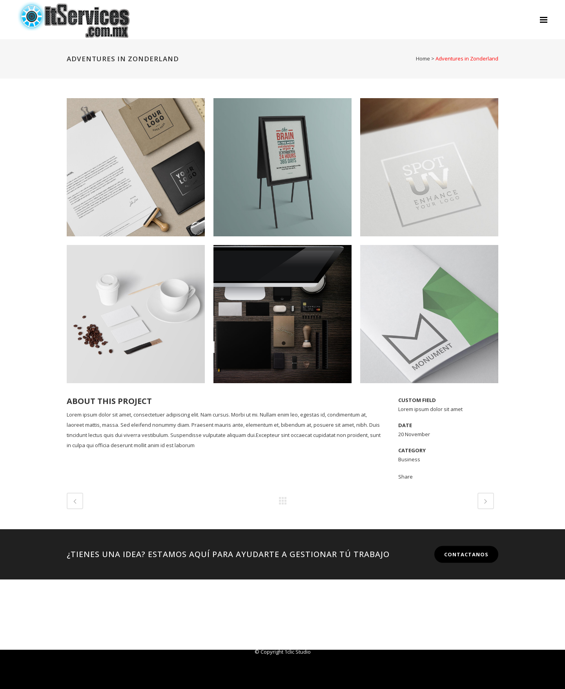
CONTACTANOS (466, 554)
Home (423, 58)
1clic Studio (297, 651)
